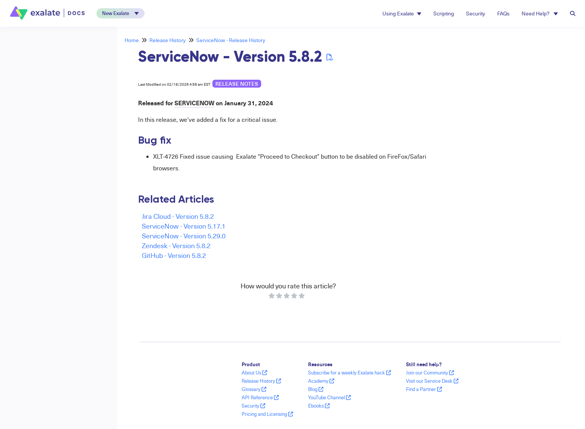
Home (132, 40)
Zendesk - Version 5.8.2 (176, 245)
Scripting (443, 13)
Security (475, 13)
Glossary (254, 389)
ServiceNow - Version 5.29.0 (184, 235)
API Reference (260, 397)
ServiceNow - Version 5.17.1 (184, 225)
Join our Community (430, 372)
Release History (167, 40)
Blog (315, 389)
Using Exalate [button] (401, 13)
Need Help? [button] (540, 13)
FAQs (503, 13)
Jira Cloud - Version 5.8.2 (178, 216)
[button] (120, 13)
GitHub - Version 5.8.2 (174, 255)
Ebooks (319, 405)
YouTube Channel (329, 397)
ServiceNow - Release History (230, 40)
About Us (254, 372)
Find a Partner (424, 389)
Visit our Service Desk (432, 380)
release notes (236, 83)
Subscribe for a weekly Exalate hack (349, 372)
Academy (321, 380)
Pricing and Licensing (267, 414)
